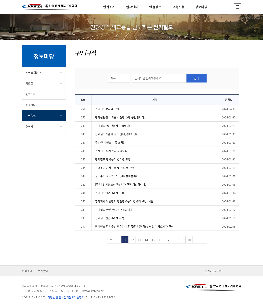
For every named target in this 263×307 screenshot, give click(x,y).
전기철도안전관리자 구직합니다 (113, 126)
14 (146, 240)
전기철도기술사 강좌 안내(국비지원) (116, 134)
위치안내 (43, 271)
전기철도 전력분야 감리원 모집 (113, 159)
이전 (117, 239)
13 (139, 240)
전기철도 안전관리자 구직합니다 (113, 210)
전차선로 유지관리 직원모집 (111, 151)
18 (174, 240)
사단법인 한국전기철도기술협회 (66, 297)
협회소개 (27, 271)
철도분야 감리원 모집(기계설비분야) (116, 176)
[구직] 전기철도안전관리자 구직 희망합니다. (120, 184)
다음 (196, 239)
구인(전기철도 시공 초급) (109, 142)
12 (132, 240)
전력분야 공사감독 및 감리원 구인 (114, 168)
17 (167, 240)
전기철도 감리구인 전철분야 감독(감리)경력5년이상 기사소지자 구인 (134, 226)
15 (153, 240)
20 (189, 240)
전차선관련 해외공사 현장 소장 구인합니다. (120, 117)
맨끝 (203, 239)
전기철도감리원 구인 (107, 109)
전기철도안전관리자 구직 (109, 193)
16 (160, 240)
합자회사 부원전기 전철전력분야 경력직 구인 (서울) (124, 201)
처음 (110, 239)
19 (182, 240)
